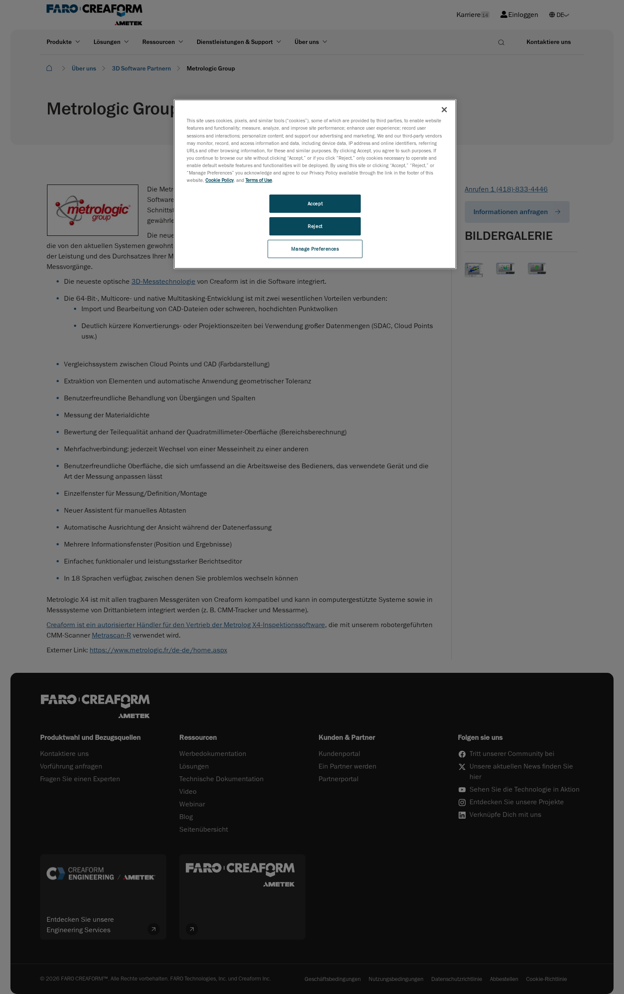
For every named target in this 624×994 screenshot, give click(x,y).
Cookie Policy (219, 180)
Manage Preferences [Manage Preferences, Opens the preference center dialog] (315, 249)
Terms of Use (258, 180)
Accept (315, 203)
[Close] (444, 109)
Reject (315, 226)
